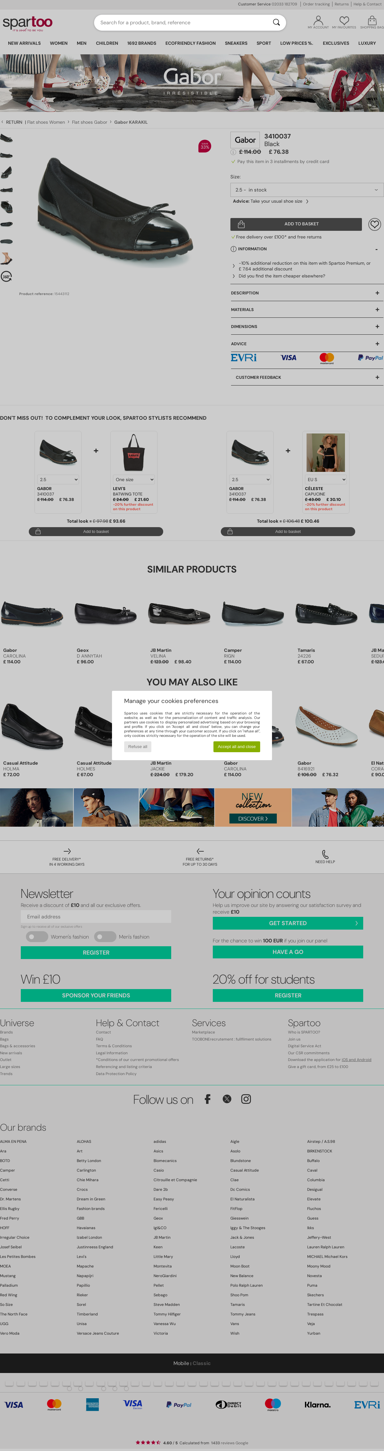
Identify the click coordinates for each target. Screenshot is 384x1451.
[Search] (276, 23)
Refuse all (137, 746)
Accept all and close (237, 746)
